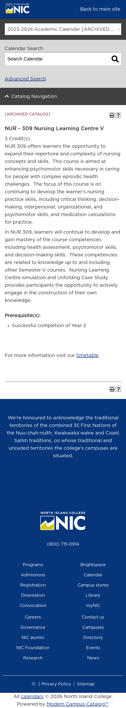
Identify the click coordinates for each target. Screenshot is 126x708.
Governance (32, 627)
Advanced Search (25, 79)
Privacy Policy (56, 684)
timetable (87, 355)
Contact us (93, 617)
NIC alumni (33, 638)
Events (93, 648)
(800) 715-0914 (63, 544)
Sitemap (86, 684)
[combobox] (63, 29)
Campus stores (93, 585)
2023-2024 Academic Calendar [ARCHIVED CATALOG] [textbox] (64, 29)
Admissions (33, 575)
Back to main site (100, 9)
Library (93, 595)
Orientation (33, 595)
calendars (32, 696)
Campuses (93, 627)
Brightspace (93, 565)
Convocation (33, 606)
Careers (33, 617)
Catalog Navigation (34, 96)
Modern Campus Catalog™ (77, 704)
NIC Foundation (32, 648)
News (93, 658)
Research (33, 658)
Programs (33, 565)
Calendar (93, 575)
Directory (93, 638)
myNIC (93, 606)
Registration (33, 585)
